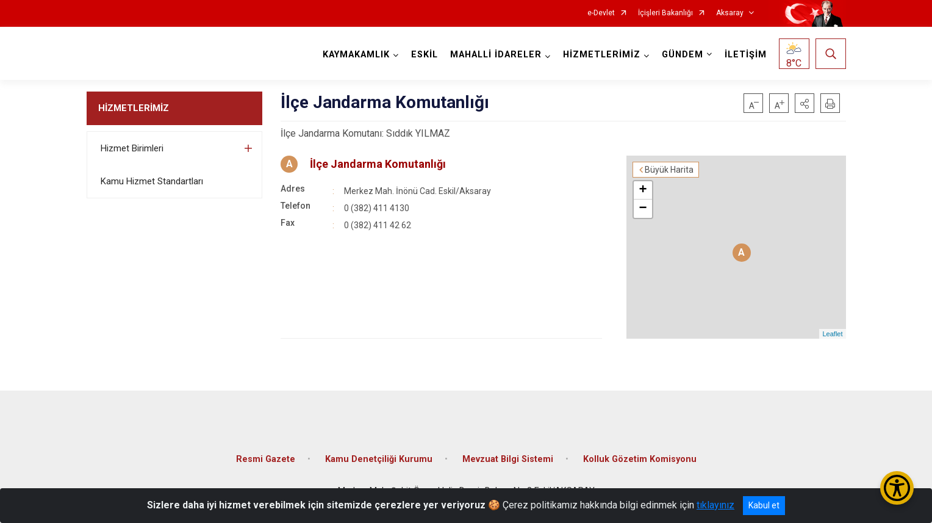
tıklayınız (715, 505)
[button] (804, 103)
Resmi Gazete (265, 459)
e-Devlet (601, 13)
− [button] (643, 209)
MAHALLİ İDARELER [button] (496, 54)
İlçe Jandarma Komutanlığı (378, 163)
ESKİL (424, 54)
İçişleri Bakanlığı (665, 13)
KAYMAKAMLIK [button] (356, 54)
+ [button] (643, 190)
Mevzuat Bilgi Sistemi (507, 459)
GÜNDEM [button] (682, 54)
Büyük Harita (669, 170)
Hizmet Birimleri (132, 148)
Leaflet (832, 333)
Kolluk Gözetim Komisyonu (640, 459)
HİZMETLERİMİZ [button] (601, 54)
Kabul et (764, 505)
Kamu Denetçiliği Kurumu (378, 459)
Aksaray (730, 13)
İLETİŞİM (746, 54)
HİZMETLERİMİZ (133, 108)
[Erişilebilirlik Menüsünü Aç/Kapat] (897, 488)
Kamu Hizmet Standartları (152, 181)
